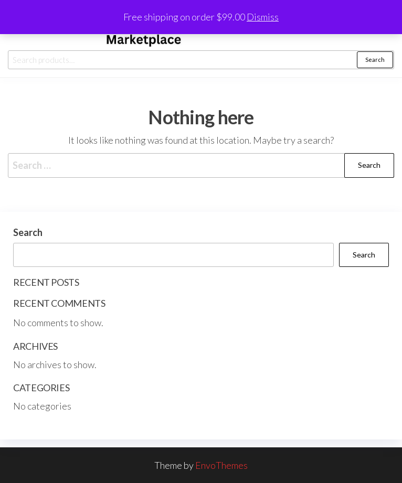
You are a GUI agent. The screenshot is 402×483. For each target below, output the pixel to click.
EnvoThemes (221, 465)
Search (375, 59)
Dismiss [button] (263, 17)
